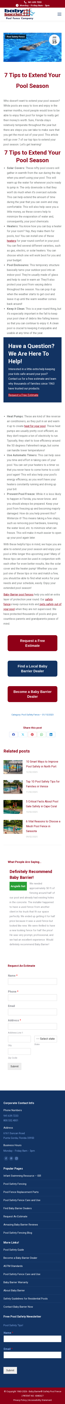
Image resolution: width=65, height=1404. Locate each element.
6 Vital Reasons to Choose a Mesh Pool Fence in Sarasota (43, 826)
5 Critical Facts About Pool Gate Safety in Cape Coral (42, 804)
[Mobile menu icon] (59, 14)
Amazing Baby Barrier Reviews (20, 1224)
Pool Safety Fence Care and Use (21, 1200)
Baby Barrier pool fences (18, 594)
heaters (11, 240)
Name (13, 975)
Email (11, 1006)
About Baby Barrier (14, 1290)
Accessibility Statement (40, 1400)
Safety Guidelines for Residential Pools (25, 1298)
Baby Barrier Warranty (15, 1282)
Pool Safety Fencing (14, 1183)
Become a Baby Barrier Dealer (20, 1257)
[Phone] (32, 997)
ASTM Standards (13, 1266)
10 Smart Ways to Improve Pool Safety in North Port (42, 764)
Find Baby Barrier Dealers (17, 1208)
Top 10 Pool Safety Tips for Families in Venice (43, 784)
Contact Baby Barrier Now (18, 1306)
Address (14, 1020)
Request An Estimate (15, 1216)
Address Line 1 (15, 1032)
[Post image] (13, 767)
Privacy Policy (20, 1400)
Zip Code (12, 1058)
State (37, 1044)
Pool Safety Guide (13, 1249)
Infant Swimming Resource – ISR (22, 1175)
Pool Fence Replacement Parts (21, 1192)
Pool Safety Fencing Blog (17, 1232)
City (10, 1045)
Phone (13, 991)
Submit (15, 1066)
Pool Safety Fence (16, 37)
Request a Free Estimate (23, 395)
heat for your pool (35, 426)
